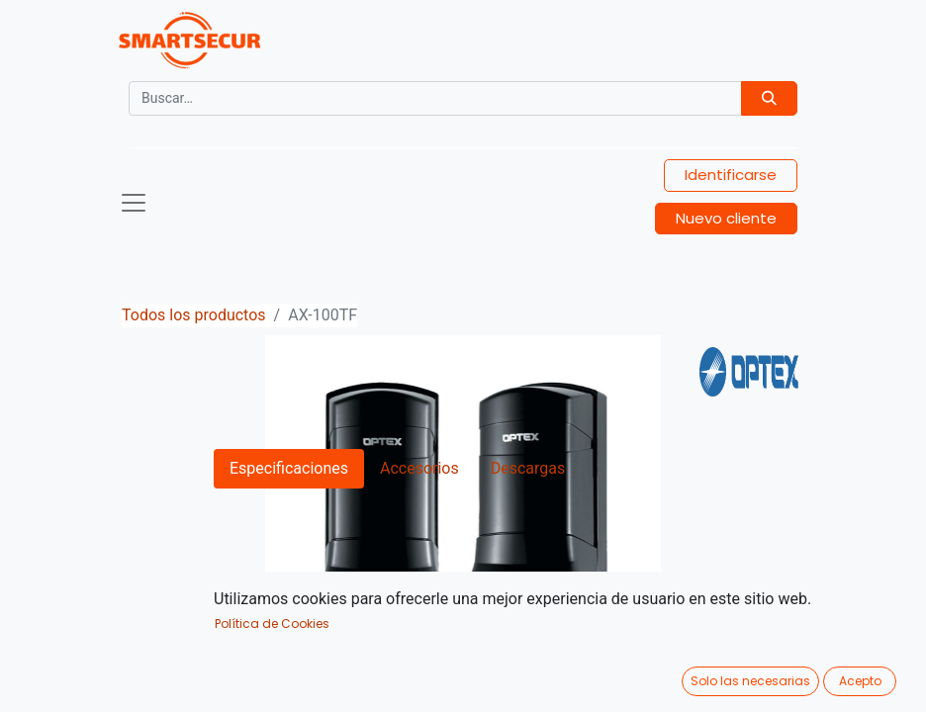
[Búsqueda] (769, 98)
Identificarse (731, 174)
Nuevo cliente (726, 218)
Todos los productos (194, 315)
